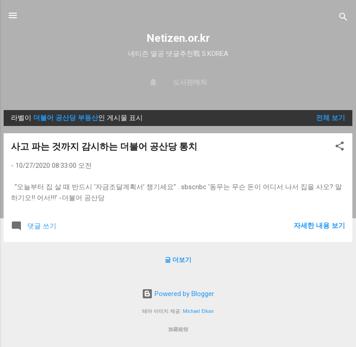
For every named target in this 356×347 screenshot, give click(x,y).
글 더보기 (178, 259)
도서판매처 (190, 82)
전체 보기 (330, 118)
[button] (339, 148)
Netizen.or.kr (178, 38)
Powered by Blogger (178, 294)
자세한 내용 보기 (319, 225)
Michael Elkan (198, 311)
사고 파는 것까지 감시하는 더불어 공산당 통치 (104, 146)
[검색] (343, 18)
